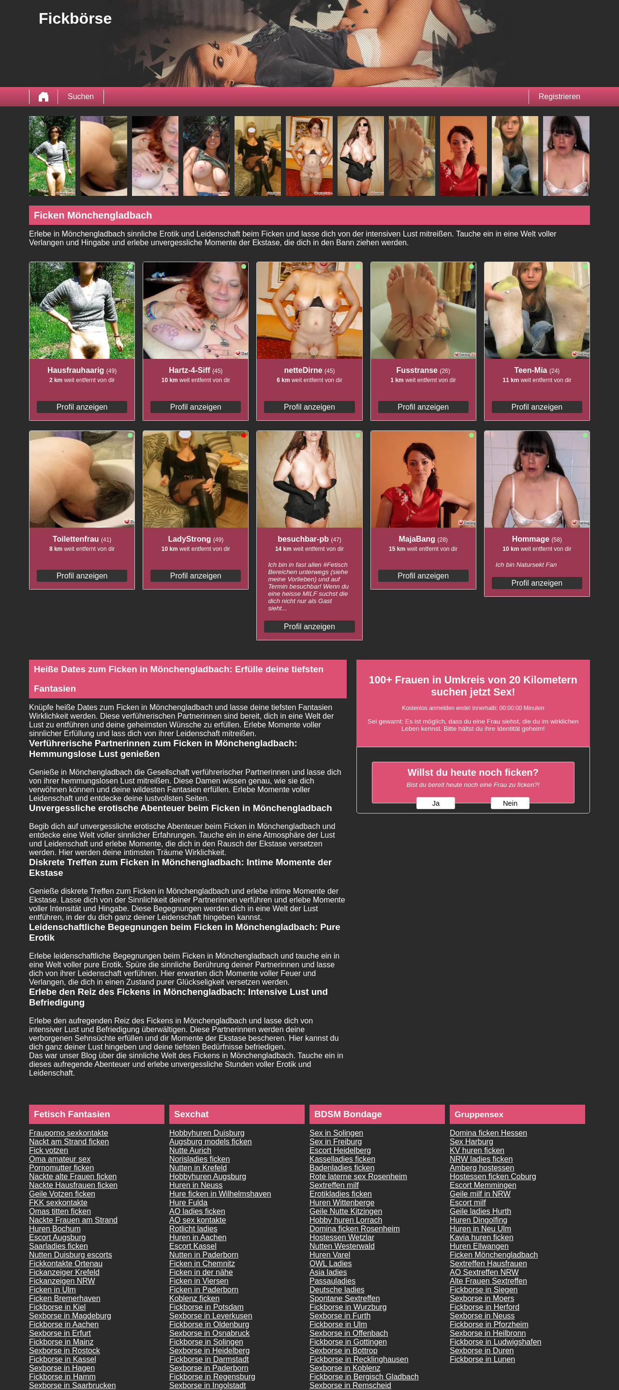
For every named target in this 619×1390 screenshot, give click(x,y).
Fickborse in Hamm (62, 1377)
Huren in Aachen (197, 1237)
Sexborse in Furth (340, 1316)
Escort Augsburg (57, 1237)
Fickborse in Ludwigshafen (495, 1342)
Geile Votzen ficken (62, 1194)
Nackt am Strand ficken (69, 1142)
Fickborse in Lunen (482, 1359)
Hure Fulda (188, 1202)
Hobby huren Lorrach (346, 1220)
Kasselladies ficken (342, 1159)
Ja (436, 803)
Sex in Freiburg (336, 1142)
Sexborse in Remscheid (350, 1385)
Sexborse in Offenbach (349, 1333)
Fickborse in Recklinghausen (359, 1359)
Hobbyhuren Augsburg (207, 1176)
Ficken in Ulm (52, 1290)
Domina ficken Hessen (488, 1133)
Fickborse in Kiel (57, 1307)
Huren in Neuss (195, 1185)
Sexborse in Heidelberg (209, 1350)
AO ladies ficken (197, 1211)
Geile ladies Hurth (480, 1211)
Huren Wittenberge (342, 1202)
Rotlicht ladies (193, 1229)
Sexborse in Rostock (64, 1350)
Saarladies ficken (58, 1246)
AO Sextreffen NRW (484, 1272)
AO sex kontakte (197, 1220)
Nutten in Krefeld (198, 1168)
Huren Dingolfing (478, 1220)
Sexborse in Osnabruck (209, 1333)
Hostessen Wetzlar (342, 1237)
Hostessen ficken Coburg (493, 1176)
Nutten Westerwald (342, 1246)
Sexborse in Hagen (62, 1368)
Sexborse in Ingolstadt (207, 1385)
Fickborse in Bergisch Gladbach (364, 1377)
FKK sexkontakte (58, 1202)
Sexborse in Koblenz (345, 1368)
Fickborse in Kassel (62, 1359)
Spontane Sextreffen (345, 1298)
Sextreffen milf (334, 1185)
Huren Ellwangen (479, 1246)
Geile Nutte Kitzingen (346, 1211)
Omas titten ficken (60, 1211)
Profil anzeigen (82, 407)
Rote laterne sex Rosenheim (358, 1176)
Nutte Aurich (190, 1150)
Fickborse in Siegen (484, 1290)
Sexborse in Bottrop (344, 1350)
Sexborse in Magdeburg (70, 1316)
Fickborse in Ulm (338, 1324)
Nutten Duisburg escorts (70, 1255)
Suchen (81, 96)
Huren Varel (330, 1255)
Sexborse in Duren (482, 1350)
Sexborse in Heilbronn (488, 1333)
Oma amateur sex (59, 1159)
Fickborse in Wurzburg (348, 1307)
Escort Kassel (193, 1246)
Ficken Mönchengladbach (494, 1255)
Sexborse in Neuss (482, 1316)
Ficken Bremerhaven (65, 1298)
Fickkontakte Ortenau (66, 1263)
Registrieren (559, 96)
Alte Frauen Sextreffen (488, 1281)
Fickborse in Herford (484, 1307)
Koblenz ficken (194, 1298)
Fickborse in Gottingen (348, 1342)
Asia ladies (328, 1272)
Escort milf (468, 1202)
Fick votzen (48, 1150)
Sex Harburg (471, 1142)
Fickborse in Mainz (61, 1342)
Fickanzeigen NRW (62, 1281)
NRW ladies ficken (481, 1159)
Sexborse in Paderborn (209, 1368)
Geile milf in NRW (480, 1194)
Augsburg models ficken (210, 1142)
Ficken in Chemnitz (202, 1263)
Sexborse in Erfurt (60, 1333)
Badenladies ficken (342, 1168)
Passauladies (332, 1281)
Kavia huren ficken (482, 1237)
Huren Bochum (55, 1229)
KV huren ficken (477, 1150)
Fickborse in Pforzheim (489, 1324)
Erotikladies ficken (341, 1194)
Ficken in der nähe (201, 1272)
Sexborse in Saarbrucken (72, 1385)
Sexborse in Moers (482, 1298)
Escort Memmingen (483, 1185)
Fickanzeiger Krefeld (64, 1272)
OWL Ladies (331, 1263)
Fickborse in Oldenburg (209, 1324)
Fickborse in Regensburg (212, 1377)
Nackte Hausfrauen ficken (73, 1185)
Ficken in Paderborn (203, 1290)
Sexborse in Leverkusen (210, 1316)
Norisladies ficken (199, 1159)
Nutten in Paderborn (203, 1255)
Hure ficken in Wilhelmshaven (220, 1194)
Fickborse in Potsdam (206, 1307)
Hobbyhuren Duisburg (207, 1133)
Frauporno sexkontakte (68, 1133)
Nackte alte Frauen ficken (73, 1176)
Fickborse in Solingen (206, 1342)
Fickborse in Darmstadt (209, 1359)
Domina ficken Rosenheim (355, 1229)
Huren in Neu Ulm (480, 1229)
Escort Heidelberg (340, 1150)
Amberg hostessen (482, 1168)
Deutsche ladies (337, 1290)
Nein (510, 803)
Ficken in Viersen (198, 1281)
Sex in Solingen (336, 1133)
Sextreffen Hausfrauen (488, 1263)
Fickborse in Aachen (64, 1324)
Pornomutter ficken (61, 1168)
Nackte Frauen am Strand (73, 1220)
